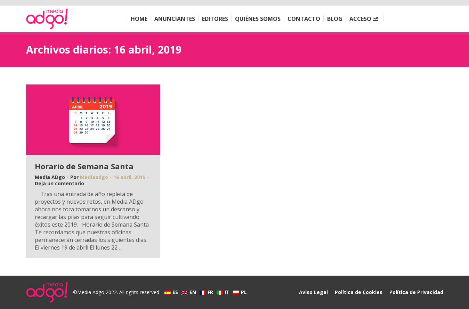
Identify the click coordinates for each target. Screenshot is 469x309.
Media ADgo (50, 177)
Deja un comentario (59, 183)
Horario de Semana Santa (84, 166)
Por (89, 177)
